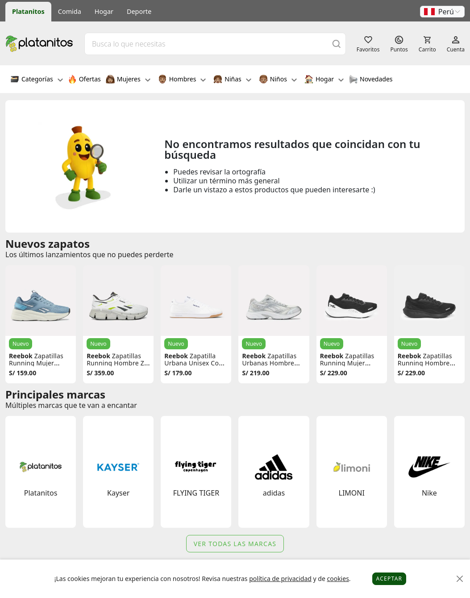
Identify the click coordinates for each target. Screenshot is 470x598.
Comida (69, 11)
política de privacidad (280, 578)
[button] (442, 11)
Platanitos (28, 11)
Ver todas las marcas (235, 543)
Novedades (371, 80)
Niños (278, 80)
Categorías (36, 80)
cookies (338, 578)
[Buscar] (336, 43)
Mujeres (128, 80)
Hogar (104, 11)
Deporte (139, 11)
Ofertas (84, 80)
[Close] (460, 579)
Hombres (182, 80)
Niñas (232, 80)
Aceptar (389, 578)
